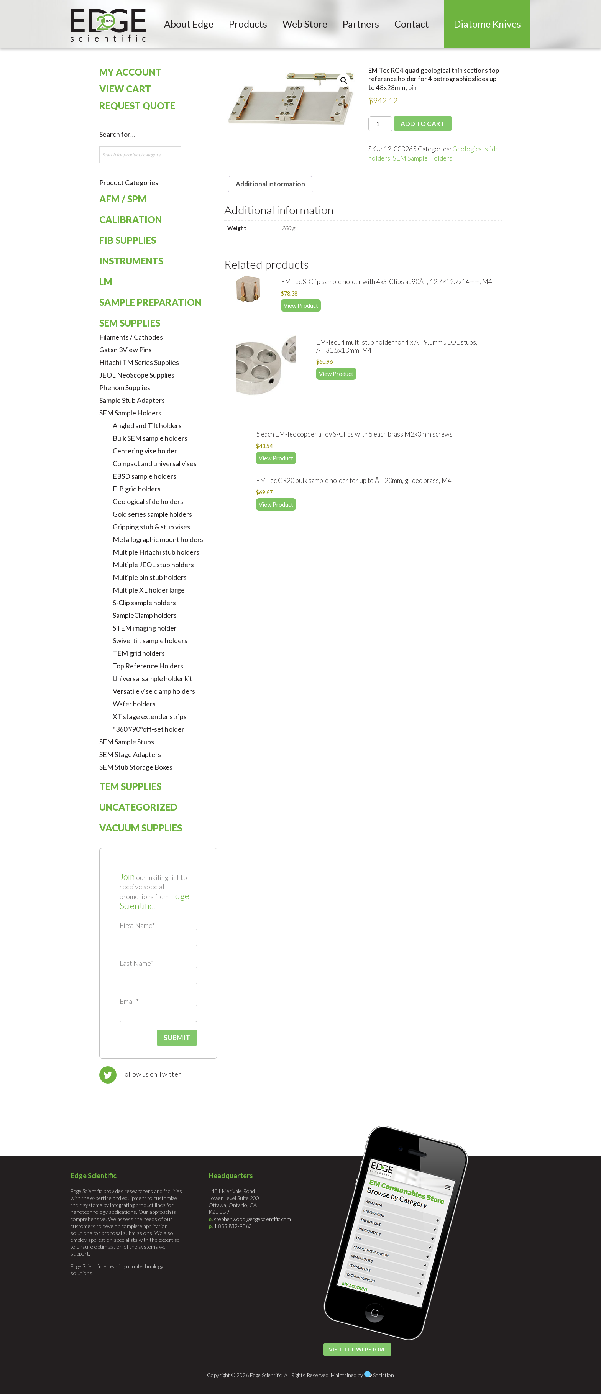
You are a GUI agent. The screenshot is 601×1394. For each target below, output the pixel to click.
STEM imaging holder (145, 628)
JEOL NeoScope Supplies (136, 375)
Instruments (131, 260)
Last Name (136, 963)
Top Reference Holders (148, 666)
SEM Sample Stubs (126, 741)
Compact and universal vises (155, 463)
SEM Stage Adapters (130, 754)
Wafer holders (134, 703)
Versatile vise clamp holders (154, 691)
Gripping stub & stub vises (151, 526)
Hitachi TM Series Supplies (139, 362)
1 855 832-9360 (233, 1226)
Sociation (383, 1375)
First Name (137, 925)
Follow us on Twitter (151, 1074)
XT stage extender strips (150, 716)
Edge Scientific (108, 25)
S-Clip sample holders (144, 602)
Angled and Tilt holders (147, 425)
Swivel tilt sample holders (150, 640)
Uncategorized (138, 807)
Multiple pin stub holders (150, 577)
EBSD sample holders (144, 476)
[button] (344, 80)
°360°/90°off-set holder (148, 729)
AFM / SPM (122, 198)
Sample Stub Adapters (132, 400)
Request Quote (137, 105)
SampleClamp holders (145, 615)
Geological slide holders (148, 501)
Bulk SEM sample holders (150, 438)
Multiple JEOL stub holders (153, 564)
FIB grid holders (137, 488)
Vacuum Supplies (140, 827)
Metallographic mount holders (158, 539)
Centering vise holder (145, 451)
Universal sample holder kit (152, 678)
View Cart (125, 88)
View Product (301, 305)
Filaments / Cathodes (131, 337)
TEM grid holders (139, 653)
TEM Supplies (130, 786)
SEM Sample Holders (422, 158)
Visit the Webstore (357, 1349)
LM (105, 281)
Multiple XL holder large (149, 590)
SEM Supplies (129, 322)
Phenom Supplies (124, 387)
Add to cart (423, 124)
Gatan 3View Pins (125, 349)
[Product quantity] (380, 123)
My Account (130, 71)
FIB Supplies (127, 240)
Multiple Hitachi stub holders (156, 552)
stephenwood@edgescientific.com (252, 1219)
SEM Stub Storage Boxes (135, 767)
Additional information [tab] (270, 184)
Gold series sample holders (152, 514)
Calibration (130, 219)
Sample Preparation (150, 302)
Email (129, 1001)
